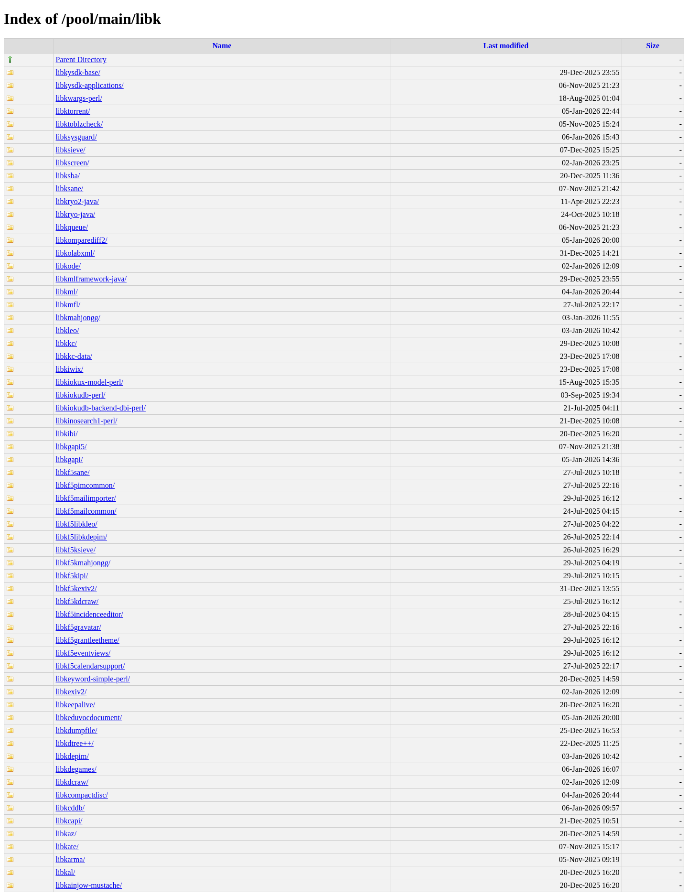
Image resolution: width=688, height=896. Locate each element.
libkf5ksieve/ (76, 550)
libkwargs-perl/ (79, 98)
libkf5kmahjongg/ (83, 563)
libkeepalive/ (76, 705)
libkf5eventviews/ (83, 653)
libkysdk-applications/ (90, 85)
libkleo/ (67, 330)
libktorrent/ (73, 111)
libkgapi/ (69, 459)
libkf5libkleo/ (76, 524)
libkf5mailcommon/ (86, 511)
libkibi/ (67, 434)
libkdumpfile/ (76, 730)
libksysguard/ (76, 137)
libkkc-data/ (74, 356)
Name (221, 46)
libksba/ (68, 176)
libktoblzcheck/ (79, 124)
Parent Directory (81, 59)
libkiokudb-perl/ (81, 395)
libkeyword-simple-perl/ (93, 679)
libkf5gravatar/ (78, 627)
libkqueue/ (72, 227)
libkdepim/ (72, 756)
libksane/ (70, 188)
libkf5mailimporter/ (86, 498)
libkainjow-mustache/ (89, 885)
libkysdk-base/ (78, 72)
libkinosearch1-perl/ (87, 421)
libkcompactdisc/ (82, 795)
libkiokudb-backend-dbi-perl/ (101, 408)
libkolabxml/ (75, 253)
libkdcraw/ (72, 782)
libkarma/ (70, 859)
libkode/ (68, 266)
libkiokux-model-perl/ (89, 382)
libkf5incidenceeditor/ (89, 614)
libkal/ (65, 872)
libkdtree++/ (75, 743)
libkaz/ (66, 834)
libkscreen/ (72, 163)
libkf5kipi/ (72, 576)
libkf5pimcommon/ (85, 485)
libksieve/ (71, 150)
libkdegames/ (76, 769)
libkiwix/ (70, 369)
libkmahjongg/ (78, 317)
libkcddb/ (70, 808)
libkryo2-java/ (77, 201)
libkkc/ (66, 343)
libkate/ (67, 846)
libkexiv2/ (71, 692)
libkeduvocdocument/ (89, 717)
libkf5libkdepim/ (82, 537)
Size (652, 46)
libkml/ (67, 292)
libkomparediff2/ (82, 240)
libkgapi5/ (71, 447)
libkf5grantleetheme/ (87, 640)
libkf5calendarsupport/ (90, 666)
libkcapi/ (69, 821)
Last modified (506, 46)
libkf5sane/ (73, 472)
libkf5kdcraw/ (77, 601)
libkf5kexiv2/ (76, 588)
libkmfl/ (68, 305)
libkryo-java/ (76, 214)
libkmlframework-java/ (91, 279)
